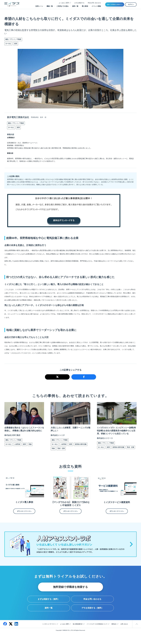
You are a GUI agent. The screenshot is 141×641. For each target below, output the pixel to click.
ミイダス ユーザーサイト (49, 628)
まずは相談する (79, 3)
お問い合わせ (124, 628)
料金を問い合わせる (94, 3)
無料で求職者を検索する (115, 4)
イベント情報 (96, 6)
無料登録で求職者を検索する (70, 590)
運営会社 (113, 628)
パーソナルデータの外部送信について (97, 628)
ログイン (131, 4)
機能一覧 (50, 6)
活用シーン (39, 6)
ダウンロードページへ (24, 515)
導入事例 (85, 6)
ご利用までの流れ (62, 6)
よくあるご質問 (64, 3)
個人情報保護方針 (78, 628)
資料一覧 (75, 6)
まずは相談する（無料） (48, 603)
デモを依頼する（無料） (92, 612)
